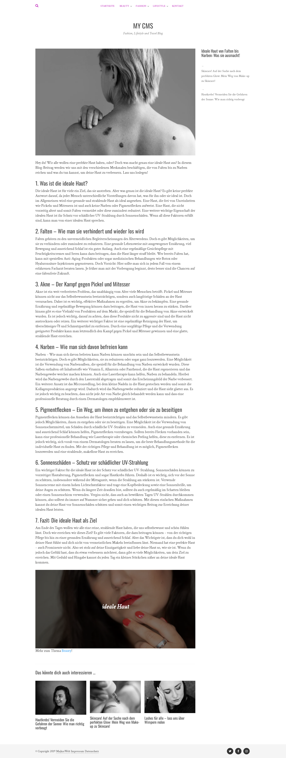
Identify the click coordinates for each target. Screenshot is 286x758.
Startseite (108, 6)
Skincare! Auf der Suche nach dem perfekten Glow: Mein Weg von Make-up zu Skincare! (114, 722)
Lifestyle (159, 6)
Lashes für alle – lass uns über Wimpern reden (164, 720)
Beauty (124, 6)
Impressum (77, 751)
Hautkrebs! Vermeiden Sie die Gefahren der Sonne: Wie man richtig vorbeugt (59, 723)
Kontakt (177, 6)
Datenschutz (92, 751)
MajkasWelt (63, 751)
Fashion (141, 6)
